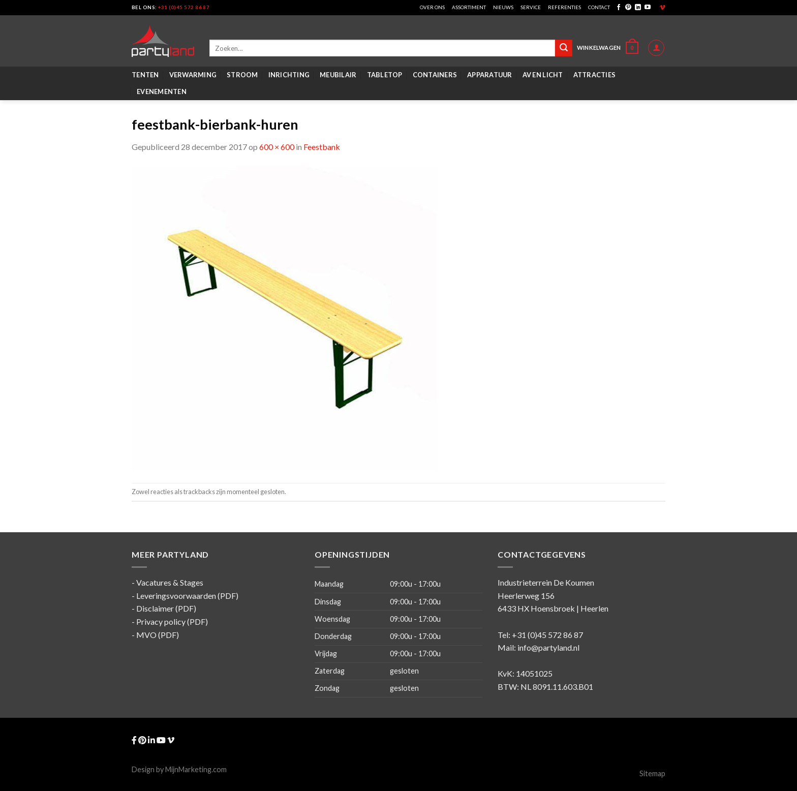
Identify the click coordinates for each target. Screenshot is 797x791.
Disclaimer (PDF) (166, 608)
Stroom (242, 75)
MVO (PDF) (157, 635)
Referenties (564, 7)
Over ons (432, 7)
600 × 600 (276, 146)
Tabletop (385, 75)
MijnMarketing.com (196, 769)
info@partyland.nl (548, 647)
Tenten (145, 75)
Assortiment (469, 7)
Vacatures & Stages (169, 582)
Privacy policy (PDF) (172, 621)
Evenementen (162, 91)
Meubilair (338, 75)
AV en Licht (543, 75)
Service (530, 7)
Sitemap (652, 773)
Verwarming (193, 75)
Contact (599, 7)
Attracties (594, 75)
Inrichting (289, 75)
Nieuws (503, 7)
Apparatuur (489, 75)
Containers (435, 75)
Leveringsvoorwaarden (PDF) (187, 595)
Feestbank (321, 146)
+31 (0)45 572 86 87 (183, 7)
